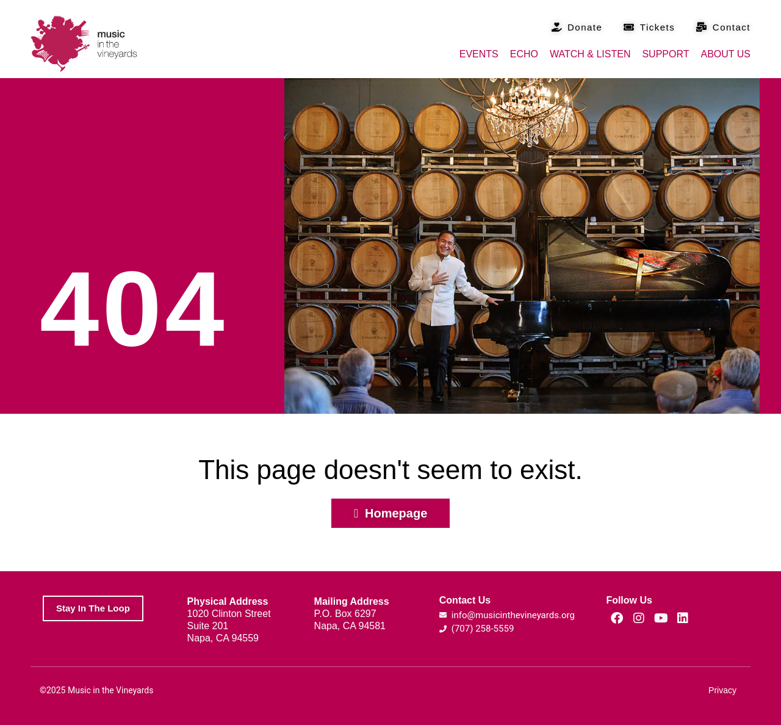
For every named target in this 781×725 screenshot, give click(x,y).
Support (665, 54)
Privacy (722, 690)
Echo (524, 54)
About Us (726, 54)
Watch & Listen (590, 54)
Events (478, 54)
